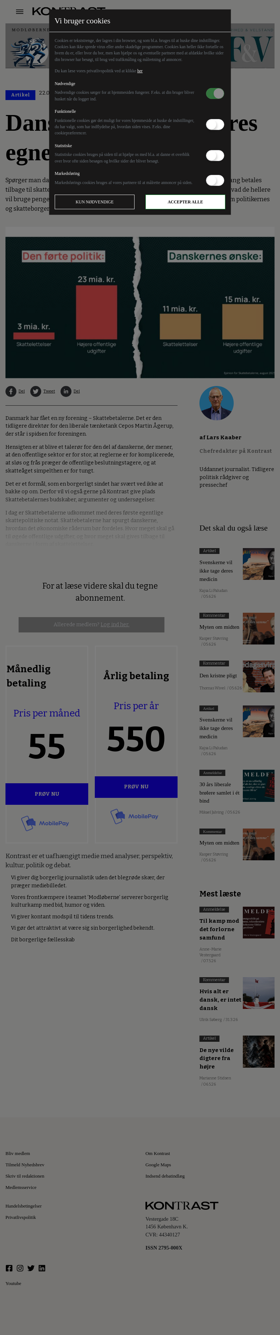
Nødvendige (65, 83)
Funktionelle (65, 111)
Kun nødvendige (95, 202)
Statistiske (63, 146)
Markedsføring (67, 173)
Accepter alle (185, 202)
